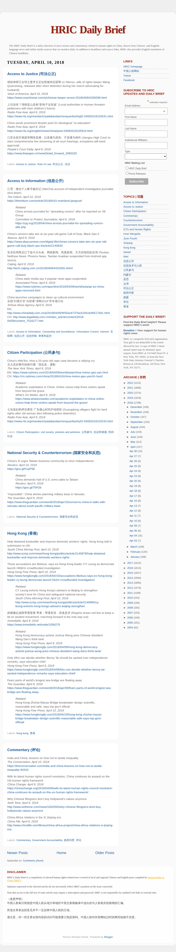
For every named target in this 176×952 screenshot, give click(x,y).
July (133, 432)
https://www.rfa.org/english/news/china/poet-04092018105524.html (50, 130)
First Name (131, 117)
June (133, 437)
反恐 (126, 279)
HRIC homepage (132, 66)
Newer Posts (17, 853)
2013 (130, 582)
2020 (130, 392)
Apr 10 (133, 520)
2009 (130, 602)
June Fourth (130, 238)
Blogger (108, 937)
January (135, 556)
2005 (130, 622)
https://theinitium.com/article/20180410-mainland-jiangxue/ (44, 200)
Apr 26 (133, 461)
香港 (32, 733)
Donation (129, 330)
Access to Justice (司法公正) (31, 74)
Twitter (127, 75)
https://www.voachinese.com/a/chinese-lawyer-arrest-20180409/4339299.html (57, 97)
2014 (130, 578)
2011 (130, 593)
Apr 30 (133, 451)
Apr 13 (133, 505)
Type (127, 151)
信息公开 (19, 336)
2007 (130, 612)
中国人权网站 (131, 71)
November (136, 412)
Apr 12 (133, 510)
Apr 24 (133, 471)
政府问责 (69, 840)
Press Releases (137, 173)
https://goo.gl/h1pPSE (21, 468)
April (133, 447)
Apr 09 (133, 525)
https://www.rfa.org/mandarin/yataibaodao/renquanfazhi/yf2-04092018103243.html (60, 421)
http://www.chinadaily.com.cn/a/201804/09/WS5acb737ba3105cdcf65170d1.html (58, 312)
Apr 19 (133, 486)
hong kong (22, 733)
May (133, 441)
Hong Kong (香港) (22, 533)
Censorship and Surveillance (58, 331)
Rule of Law (44, 164)
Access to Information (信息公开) (35, 181)
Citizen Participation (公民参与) (33, 353)
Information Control (87, 331)
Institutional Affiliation (136, 140)
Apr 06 (133, 530)
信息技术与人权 (132, 265)
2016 (130, 568)
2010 (130, 597)
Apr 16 (133, 500)
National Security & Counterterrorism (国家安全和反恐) (54, 453)
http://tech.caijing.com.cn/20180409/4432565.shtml (40, 268)
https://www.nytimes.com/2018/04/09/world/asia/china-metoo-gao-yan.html (60, 372)
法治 (67, 164)
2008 (130, 607)
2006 (130, 617)
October (135, 417)
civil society (47, 432)
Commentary (23, 840)
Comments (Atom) (33, 860)
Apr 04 (133, 535)
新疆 (126, 297)
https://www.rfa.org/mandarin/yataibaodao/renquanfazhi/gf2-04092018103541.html (60, 116)
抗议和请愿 (100, 432)
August (134, 427)
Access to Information (28, 331)
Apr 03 (133, 540)
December (136, 407)
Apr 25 (133, 466)
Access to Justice (26, 164)
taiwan (127, 252)
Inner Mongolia (131, 233)
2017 (130, 563)
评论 (78, 840)
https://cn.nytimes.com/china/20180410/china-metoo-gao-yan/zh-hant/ (58, 376)
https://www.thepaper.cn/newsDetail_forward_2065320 (42, 153)
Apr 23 (133, 476)
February (135, 551)
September (137, 422)
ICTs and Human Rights (137, 229)
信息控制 (31, 336)
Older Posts (104, 853)
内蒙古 (127, 274)
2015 (130, 572)
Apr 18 (133, 490)
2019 (130, 398)
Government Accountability (47, 840)
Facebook (129, 80)
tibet (125, 256)
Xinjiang (128, 243)
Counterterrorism (132, 220)
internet (104, 331)
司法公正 (58, 164)
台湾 (126, 284)
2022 (130, 383)
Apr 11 (133, 515)
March (134, 546)
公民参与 (87, 432)
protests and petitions (67, 432)
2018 (130, 402)
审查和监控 (45, 336)
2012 (130, 587)
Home (61, 853)
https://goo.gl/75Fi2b (28, 487)
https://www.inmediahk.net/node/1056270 (33, 624)
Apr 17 (133, 496)
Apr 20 (133, 481)
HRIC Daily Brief (88, 29)
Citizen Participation (27, 432)
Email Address (145, 105)
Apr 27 (133, 456)
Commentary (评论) (23, 750)
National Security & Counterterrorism (37, 516)
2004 (130, 627)
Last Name (131, 128)
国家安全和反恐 (69, 516)
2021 (130, 387)
